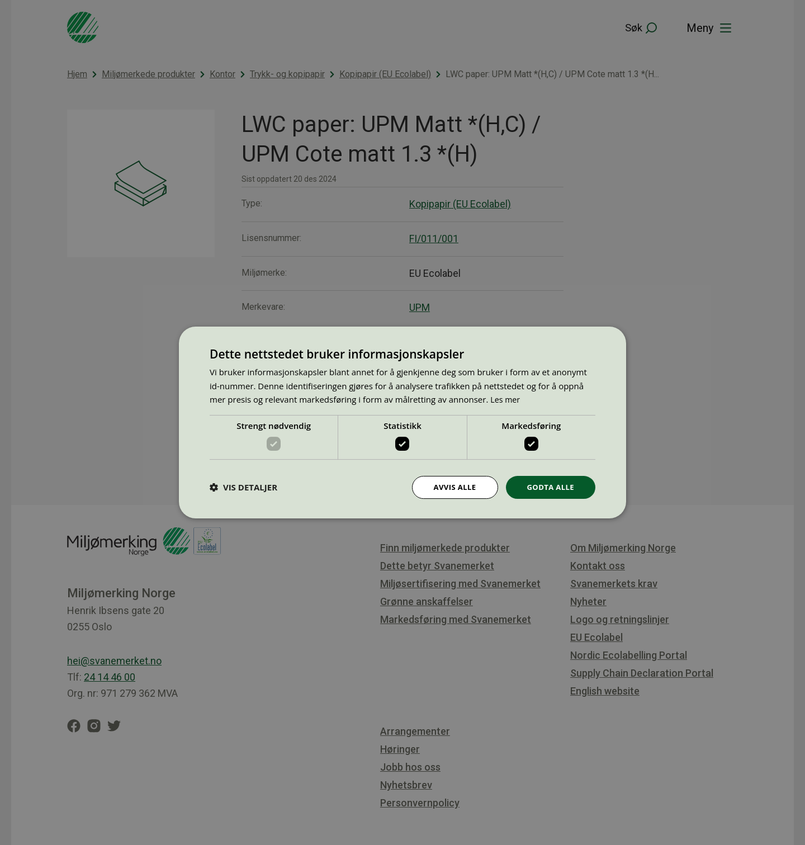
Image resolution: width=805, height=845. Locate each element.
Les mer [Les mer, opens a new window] (506, 398)
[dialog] (402, 422)
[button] (243, 487)
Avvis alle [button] (449, 486)
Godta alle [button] (549, 486)
